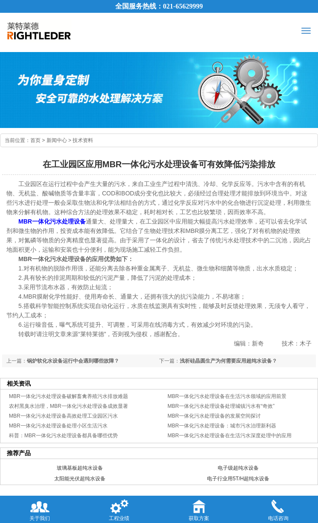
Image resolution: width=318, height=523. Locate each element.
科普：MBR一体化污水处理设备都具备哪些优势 (63, 436)
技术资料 (83, 140)
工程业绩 (119, 508)
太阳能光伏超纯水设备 (79, 479)
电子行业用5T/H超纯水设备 (238, 479)
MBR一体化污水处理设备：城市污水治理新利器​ (222, 426)
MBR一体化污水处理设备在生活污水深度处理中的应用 (230, 436)
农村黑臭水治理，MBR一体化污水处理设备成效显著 (68, 406)
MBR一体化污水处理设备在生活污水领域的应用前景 (227, 396)
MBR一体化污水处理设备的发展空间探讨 (214, 416)
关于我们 (40, 508)
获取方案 (199, 508)
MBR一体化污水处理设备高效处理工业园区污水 (63, 416)
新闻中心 (57, 140)
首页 (35, 140)
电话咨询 (278, 508)
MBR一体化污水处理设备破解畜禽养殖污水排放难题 (68, 396)
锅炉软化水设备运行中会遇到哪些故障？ (73, 361)
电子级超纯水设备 (238, 468)
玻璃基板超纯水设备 (80, 468)
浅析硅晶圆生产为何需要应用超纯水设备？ (228, 361)
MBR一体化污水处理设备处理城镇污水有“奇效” (221, 406)
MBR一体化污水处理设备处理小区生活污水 (58, 426)
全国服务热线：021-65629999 (159, 6)
